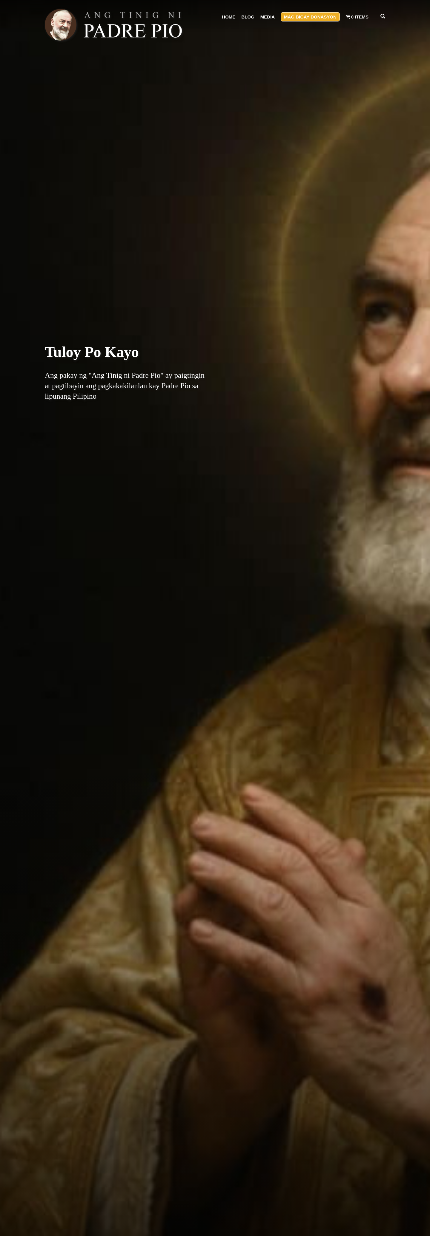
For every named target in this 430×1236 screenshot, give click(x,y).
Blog (247, 16)
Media (267, 16)
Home (228, 16)
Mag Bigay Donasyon (310, 16)
